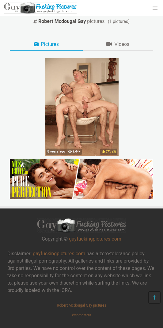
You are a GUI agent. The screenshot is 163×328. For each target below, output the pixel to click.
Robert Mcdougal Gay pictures (81, 305)
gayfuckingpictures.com (95, 239)
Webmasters (81, 315)
